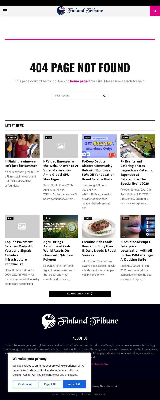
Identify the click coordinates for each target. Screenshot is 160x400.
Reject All (50, 384)
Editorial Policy (69, 394)
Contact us (99, 394)
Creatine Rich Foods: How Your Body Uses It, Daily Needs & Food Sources (99, 248)
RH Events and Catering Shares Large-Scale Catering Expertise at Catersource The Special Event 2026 (136, 173)
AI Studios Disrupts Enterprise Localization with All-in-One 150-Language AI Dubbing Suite (136, 251)
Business (12, 138)
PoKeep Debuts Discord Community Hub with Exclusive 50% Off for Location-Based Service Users (99, 170)
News (48, 138)
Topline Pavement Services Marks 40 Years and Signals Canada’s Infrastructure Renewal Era (19, 253)
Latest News (14, 125)
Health (88, 218)
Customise (25, 384)
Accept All (74, 384)
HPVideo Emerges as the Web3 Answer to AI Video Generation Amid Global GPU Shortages (60, 170)
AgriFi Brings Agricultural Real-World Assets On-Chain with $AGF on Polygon (58, 251)
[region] (49, 372)
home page (79, 81)
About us (85, 394)
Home (55, 394)
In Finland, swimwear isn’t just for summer (21, 164)
